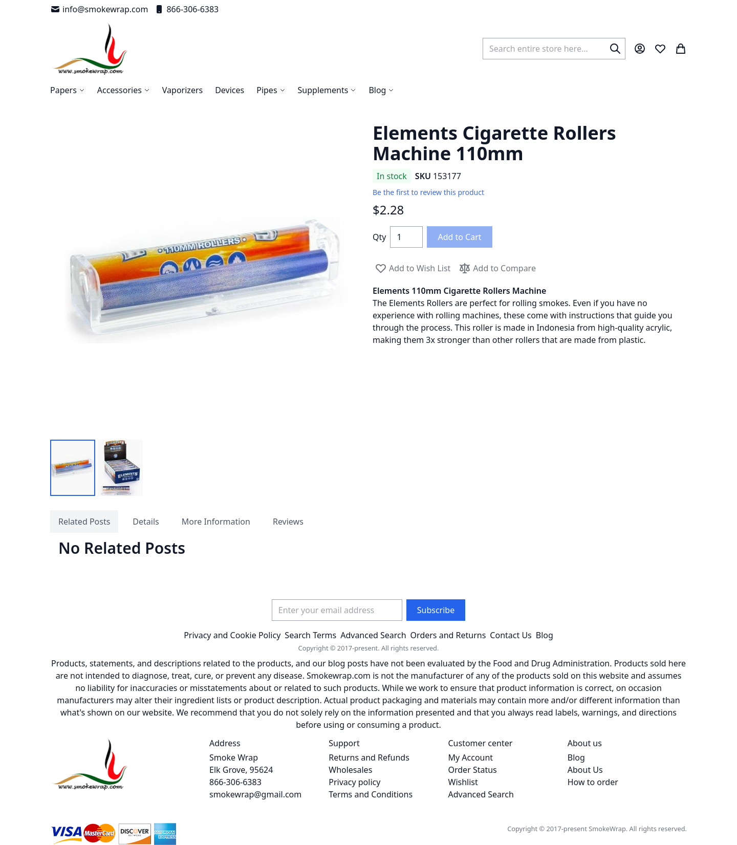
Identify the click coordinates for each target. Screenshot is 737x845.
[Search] (615, 48)
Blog (544, 635)
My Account (470, 757)
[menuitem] (381, 90)
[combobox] (554, 48)
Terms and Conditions (371, 794)
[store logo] (89, 48)
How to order (593, 782)
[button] (72, 468)
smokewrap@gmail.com (255, 794)
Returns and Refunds (369, 757)
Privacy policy (354, 782)
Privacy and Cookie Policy (232, 635)
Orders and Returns (448, 635)
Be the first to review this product (428, 192)
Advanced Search (373, 635)
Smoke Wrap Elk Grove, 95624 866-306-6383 (241, 770)
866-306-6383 (186, 9)
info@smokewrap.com (99, 9)
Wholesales (350, 769)
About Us (585, 769)
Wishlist (463, 782)
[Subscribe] (435, 610)
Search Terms (310, 635)
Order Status (472, 769)
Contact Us (510, 635)
